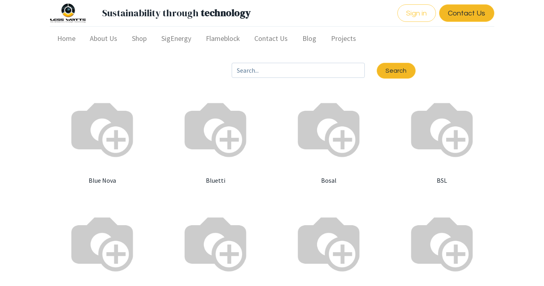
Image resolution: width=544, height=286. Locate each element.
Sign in (415, 13)
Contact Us (465, 13)
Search (396, 71)
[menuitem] (68, 38)
